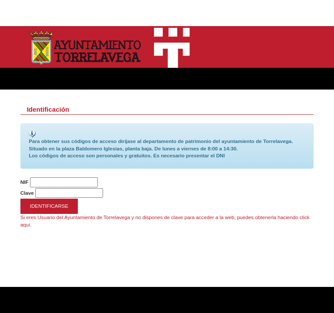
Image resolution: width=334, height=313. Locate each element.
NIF (24, 182)
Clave (27, 193)
